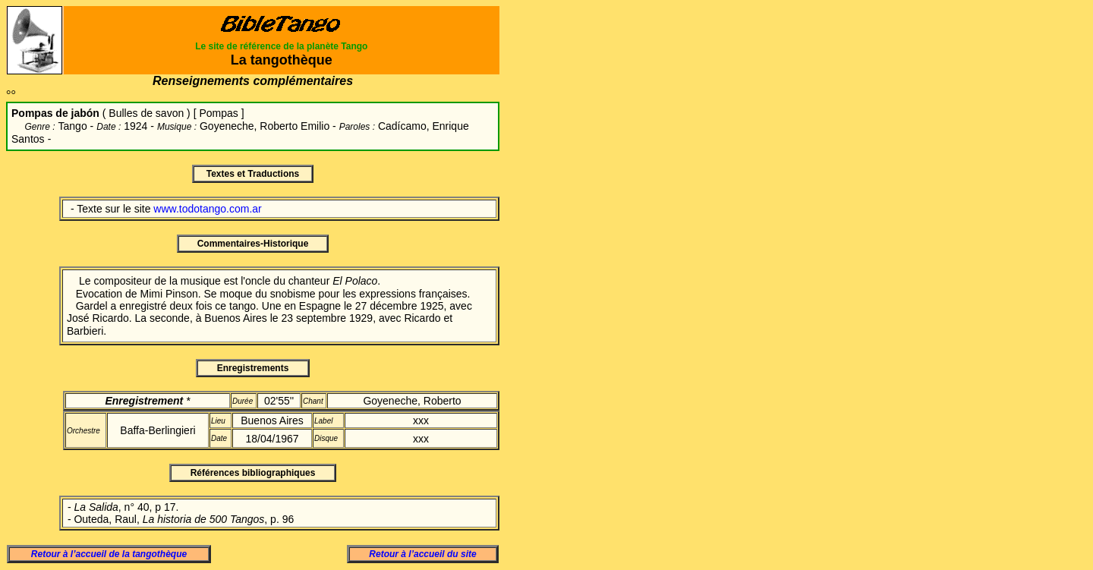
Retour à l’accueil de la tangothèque (109, 554)
